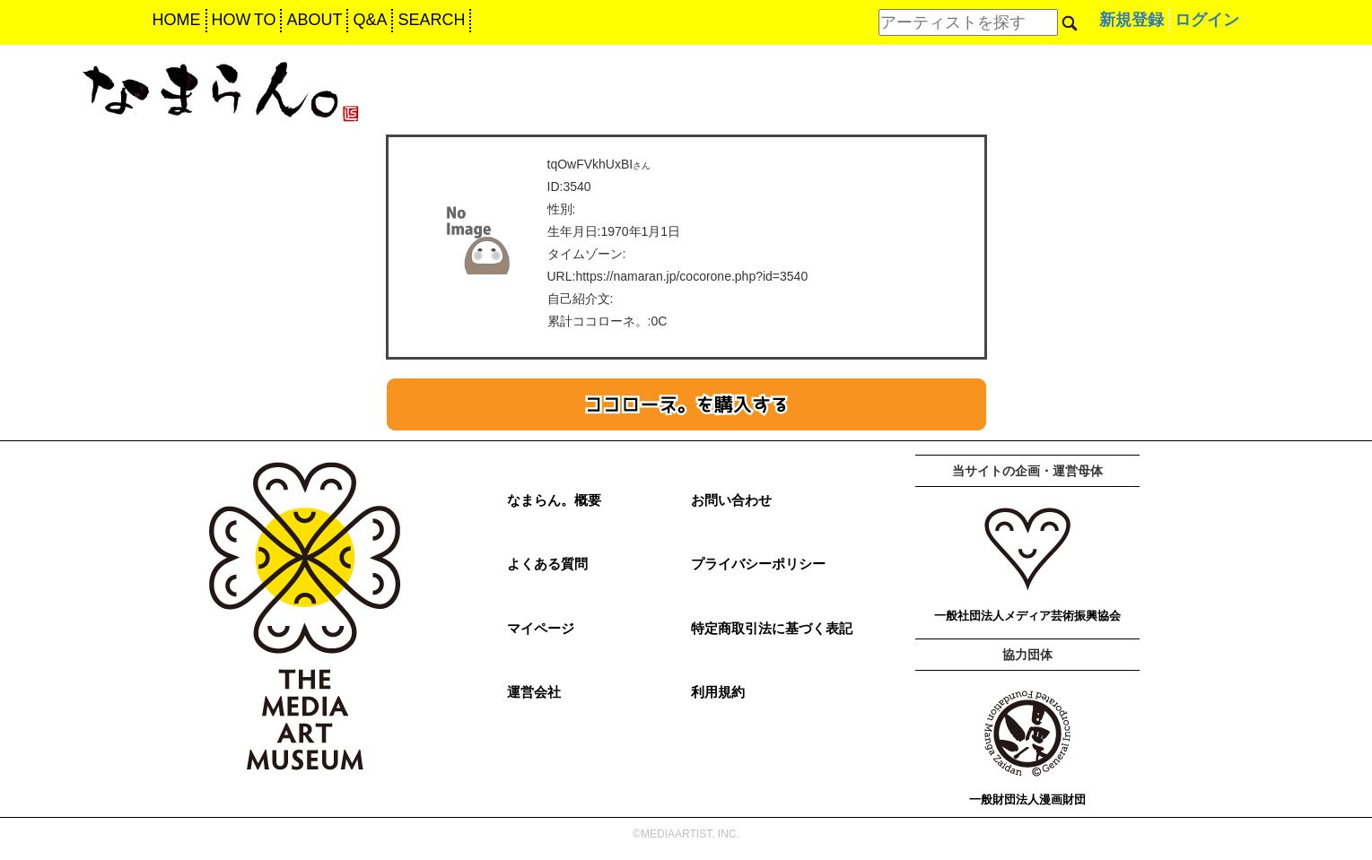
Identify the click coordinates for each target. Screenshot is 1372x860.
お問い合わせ (731, 500)
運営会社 (534, 691)
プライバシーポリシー (758, 563)
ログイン (1207, 20)
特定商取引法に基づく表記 (771, 628)
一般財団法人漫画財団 (1027, 799)
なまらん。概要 (554, 500)
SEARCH (431, 20)
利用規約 (718, 691)
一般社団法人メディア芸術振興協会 (1027, 615)
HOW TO (244, 20)
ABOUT (314, 20)
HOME (177, 20)
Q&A (370, 20)
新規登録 (1131, 20)
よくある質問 (547, 563)
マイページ (540, 628)
